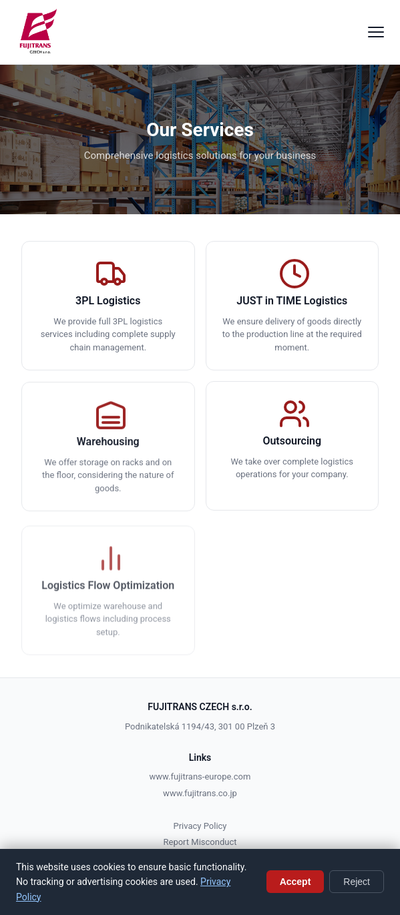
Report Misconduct (200, 842)
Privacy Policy (199, 826)
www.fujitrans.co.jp (200, 793)
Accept (295, 881)
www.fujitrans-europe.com (200, 777)
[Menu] (376, 32)
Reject (356, 881)
